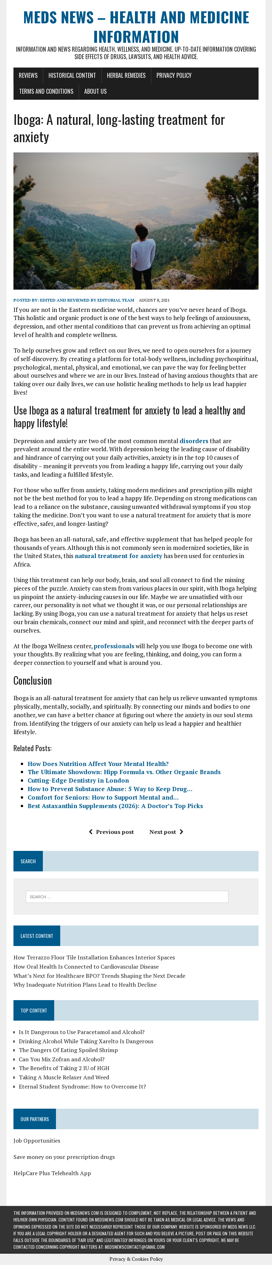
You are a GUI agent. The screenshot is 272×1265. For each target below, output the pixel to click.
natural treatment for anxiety (118, 556)
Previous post (111, 832)
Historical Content (72, 75)
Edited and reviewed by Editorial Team (87, 300)
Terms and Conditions (46, 91)
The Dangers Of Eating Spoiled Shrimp (68, 1050)
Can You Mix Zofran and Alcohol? (61, 1059)
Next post (166, 832)
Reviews (28, 75)
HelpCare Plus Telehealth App (52, 1173)
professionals (114, 646)
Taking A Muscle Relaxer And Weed (64, 1077)
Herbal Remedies (126, 75)
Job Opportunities (36, 1140)
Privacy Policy (174, 75)
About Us (95, 91)
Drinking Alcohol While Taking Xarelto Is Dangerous (86, 1041)
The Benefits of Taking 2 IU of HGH (64, 1068)
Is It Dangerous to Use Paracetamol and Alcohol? (81, 1032)
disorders (194, 441)
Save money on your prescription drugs (64, 1157)
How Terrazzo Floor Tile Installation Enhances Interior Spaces (94, 957)
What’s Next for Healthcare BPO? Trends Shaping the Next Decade (99, 976)
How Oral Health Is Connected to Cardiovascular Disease (86, 966)
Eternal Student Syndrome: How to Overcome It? (82, 1086)
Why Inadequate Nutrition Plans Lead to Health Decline (85, 984)
